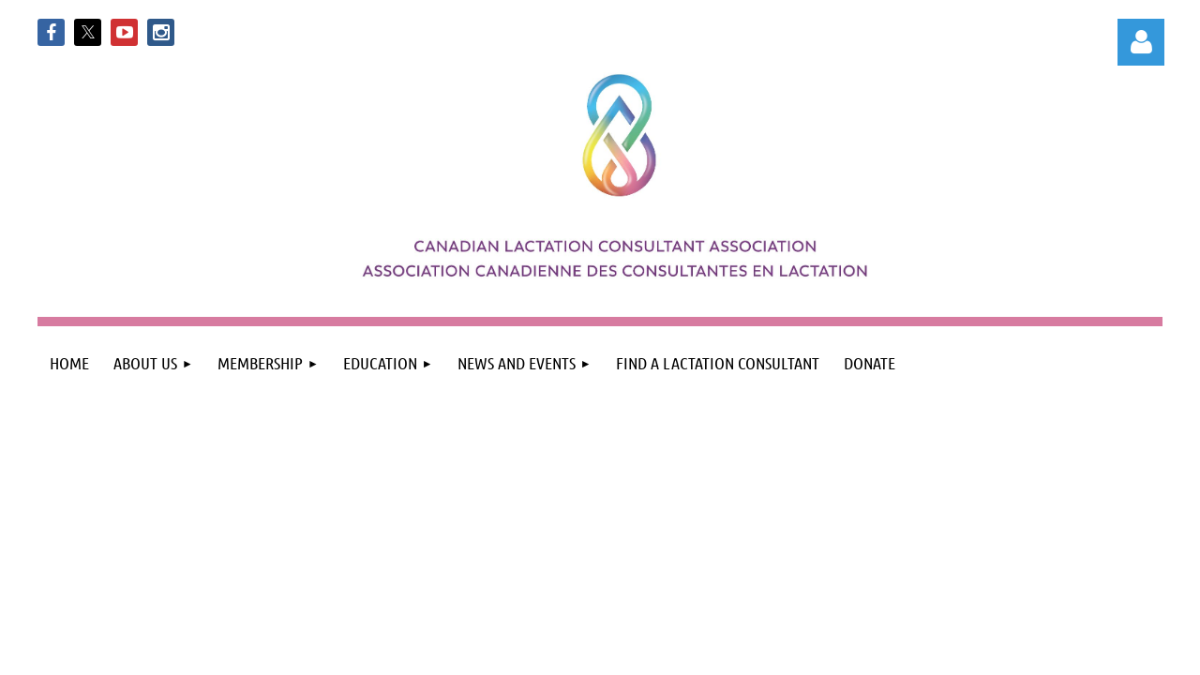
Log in (1141, 42)
